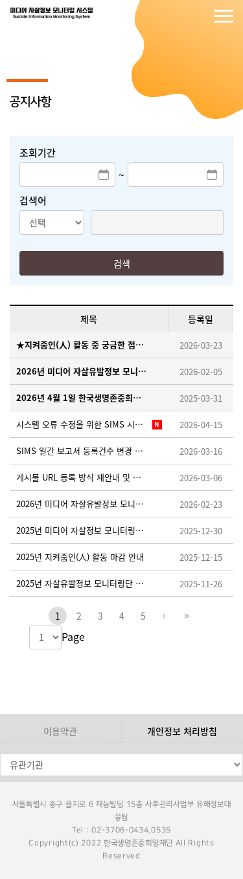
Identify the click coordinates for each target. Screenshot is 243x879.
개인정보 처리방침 (182, 730)
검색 (121, 263)
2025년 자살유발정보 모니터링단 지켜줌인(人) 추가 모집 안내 (82, 583)
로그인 (171, 16)
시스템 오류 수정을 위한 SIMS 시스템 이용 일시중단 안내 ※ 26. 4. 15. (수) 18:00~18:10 (82, 424)
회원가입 (197, 16)
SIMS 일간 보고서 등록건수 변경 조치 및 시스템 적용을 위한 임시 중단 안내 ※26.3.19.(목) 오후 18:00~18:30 (82, 450)
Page (73, 636)
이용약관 (60, 730)
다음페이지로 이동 (165, 616)
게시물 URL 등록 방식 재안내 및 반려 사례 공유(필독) (82, 477)
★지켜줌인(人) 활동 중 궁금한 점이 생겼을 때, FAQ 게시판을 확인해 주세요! (82, 344)
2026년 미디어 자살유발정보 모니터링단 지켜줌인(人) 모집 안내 (82, 371)
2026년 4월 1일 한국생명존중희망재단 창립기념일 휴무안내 (82, 397)
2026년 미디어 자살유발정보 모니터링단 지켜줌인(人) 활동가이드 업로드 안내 (82, 503)
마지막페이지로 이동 (186, 616)
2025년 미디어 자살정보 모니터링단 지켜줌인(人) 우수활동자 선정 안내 (82, 530)
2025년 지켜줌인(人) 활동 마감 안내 (80, 556)
